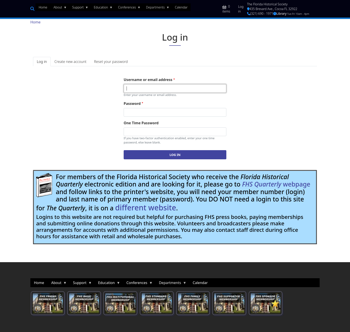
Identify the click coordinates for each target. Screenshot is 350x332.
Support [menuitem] (78, 8)
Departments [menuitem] (156, 8)
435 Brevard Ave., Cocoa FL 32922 (272, 9)
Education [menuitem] (101, 8)
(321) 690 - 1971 (260, 13)
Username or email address (148, 79)
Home (35, 22)
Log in (241, 8)
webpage (276, 184)
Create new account (70, 61)
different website (145, 207)
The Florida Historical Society (267, 4)
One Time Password (141, 122)
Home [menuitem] (43, 7)
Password (132, 103)
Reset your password (111, 61)
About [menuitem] (58, 8)
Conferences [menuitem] (128, 8)
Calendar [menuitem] (181, 7)
